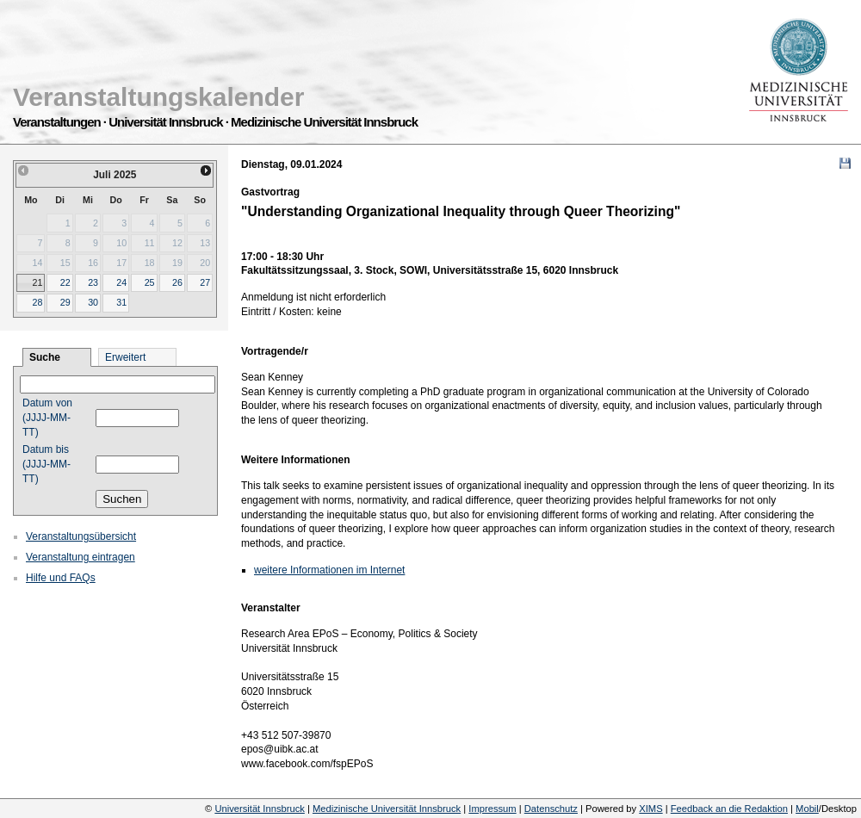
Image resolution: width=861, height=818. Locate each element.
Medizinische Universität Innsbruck (387, 808)
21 (37, 282)
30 (93, 302)
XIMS (650, 808)
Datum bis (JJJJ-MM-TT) (46, 464)
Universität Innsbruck (259, 808)
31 (121, 302)
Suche (44, 357)
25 (150, 282)
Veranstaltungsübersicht (81, 536)
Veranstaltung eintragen (80, 557)
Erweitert (125, 357)
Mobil (807, 808)
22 (65, 282)
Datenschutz (551, 808)
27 (205, 282)
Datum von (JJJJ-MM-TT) (47, 417)
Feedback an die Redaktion (729, 808)
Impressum (492, 808)
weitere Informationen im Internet (329, 570)
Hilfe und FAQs (61, 578)
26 (177, 282)
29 (65, 302)
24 (121, 282)
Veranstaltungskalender (158, 97)
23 (93, 282)
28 (37, 302)
